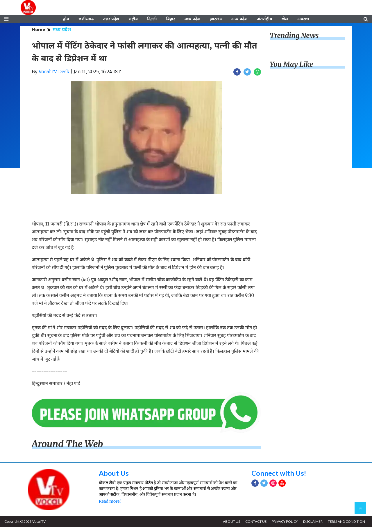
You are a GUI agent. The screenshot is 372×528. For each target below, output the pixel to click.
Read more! (110, 502)
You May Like (291, 65)
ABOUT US (230, 522)
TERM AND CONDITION (346, 522)
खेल (284, 19)
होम (66, 19)
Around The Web (67, 445)
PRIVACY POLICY (284, 522)
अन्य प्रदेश (239, 19)
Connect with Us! (279, 473)
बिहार (170, 19)
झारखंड (216, 19)
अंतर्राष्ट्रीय (264, 19)
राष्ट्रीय (133, 19)
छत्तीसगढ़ (86, 19)
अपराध (303, 19)
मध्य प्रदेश (192, 19)
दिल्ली (152, 19)
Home (38, 30)
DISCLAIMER (312, 522)
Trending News (294, 36)
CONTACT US (254, 522)
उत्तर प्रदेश (111, 19)
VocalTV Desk (54, 72)
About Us (114, 473)
